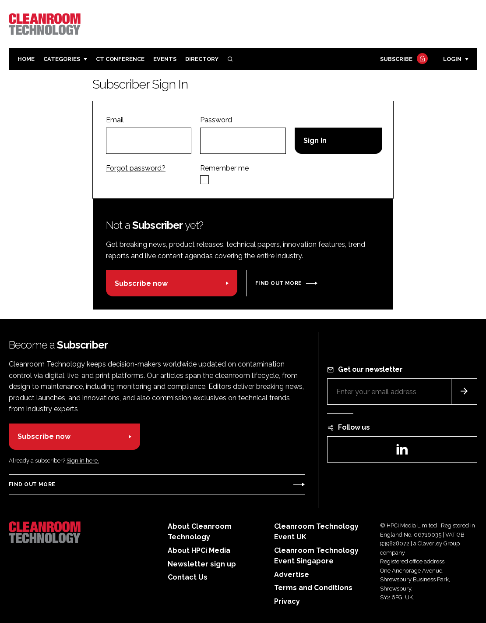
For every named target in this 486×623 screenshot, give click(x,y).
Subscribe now (141, 283)
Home (26, 59)
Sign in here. (83, 460)
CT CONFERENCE (120, 59)
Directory (201, 59)
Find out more (278, 283)
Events (164, 59)
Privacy (287, 601)
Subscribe (403, 59)
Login (452, 59)
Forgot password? (136, 168)
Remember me (224, 168)
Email (115, 120)
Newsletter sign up (202, 564)
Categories (61, 59)
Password (216, 120)
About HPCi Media (199, 550)
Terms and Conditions (313, 588)
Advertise (291, 574)
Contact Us (188, 577)
